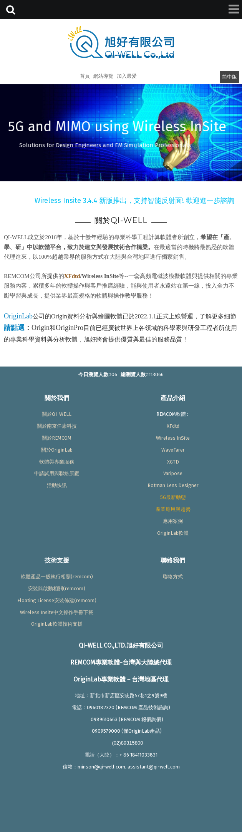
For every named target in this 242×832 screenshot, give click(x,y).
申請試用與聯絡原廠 (56, 473)
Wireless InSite (173, 438)
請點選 (14, 327)
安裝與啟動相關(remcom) (56, 588)
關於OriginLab (57, 450)
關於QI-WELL (56, 414)
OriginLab (18, 316)
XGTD (173, 462)
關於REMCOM (56, 438)
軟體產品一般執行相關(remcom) (57, 576)
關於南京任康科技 (57, 426)
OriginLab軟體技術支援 (57, 624)
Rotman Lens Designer (173, 485)
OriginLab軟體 (173, 533)
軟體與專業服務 (56, 462)
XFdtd (72, 276)
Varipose (172, 473)
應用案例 (173, 521)
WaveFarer (173, 450)
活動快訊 (57, 485)
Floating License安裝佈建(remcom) (56, 600)
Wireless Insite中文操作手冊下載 (56, 612)
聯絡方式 (173, 576)
